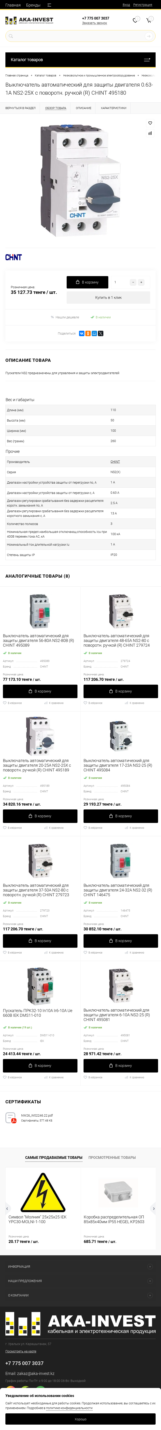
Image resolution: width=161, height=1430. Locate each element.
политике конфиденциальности (69, 1408)
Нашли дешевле (64, 317)
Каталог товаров (80, 59)
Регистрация (142, 5)
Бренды (33, 5)
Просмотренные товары (112, 1157)
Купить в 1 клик (108, 297)
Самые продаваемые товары (53, 1157)
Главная (13, 5)
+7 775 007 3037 (95, 18)
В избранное (12, 703)
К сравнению (53, 703)
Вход (126, 5)
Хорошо (80, 1419)
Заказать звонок (94, 23)
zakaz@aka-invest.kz (35, 1373)
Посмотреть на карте (20, 1351)
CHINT (115, 461)
